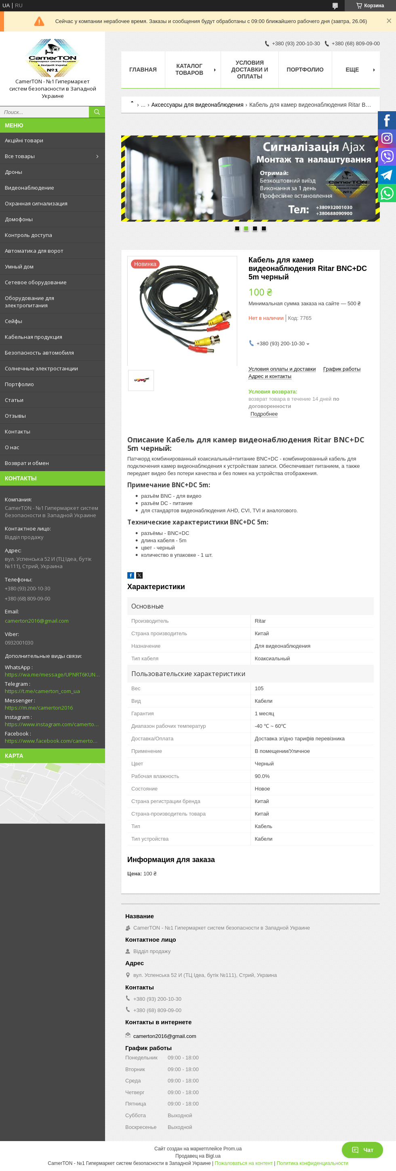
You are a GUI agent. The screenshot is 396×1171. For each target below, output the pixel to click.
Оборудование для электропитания (29, 301)
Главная (143, 69)
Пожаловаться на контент (244, 1163)
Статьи (14, 400)
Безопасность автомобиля (39, 352)
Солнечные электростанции (41, 368)
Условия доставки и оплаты (249, 69)
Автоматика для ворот (34, 250)
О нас (12, 447)
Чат (362, 1150)
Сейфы (13, 321)
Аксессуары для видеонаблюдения (198, 104)
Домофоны (19, 219)
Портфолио (19, 384)
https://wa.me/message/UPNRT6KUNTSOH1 (52, 674)
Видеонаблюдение (29, 187)
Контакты (17, 431)
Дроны (13, 171)
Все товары (20, 156)
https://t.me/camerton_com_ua (42, 691)
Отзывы (15, 415)
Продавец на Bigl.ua (198, 1156)
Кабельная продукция (33, 336)
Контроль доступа (28, 235)
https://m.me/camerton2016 (39, 707)
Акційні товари (24, 140)
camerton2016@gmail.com (37, 620)
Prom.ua (232, 1149)
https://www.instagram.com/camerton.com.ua (52, 724)
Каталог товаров (189, 69)
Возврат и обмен (27, 463)
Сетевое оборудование (36, 282)
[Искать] (97, 112)
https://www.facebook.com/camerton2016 (52, 740)
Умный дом (19, 266)
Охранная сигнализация (36, 203)
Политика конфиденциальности (312, 1163)
